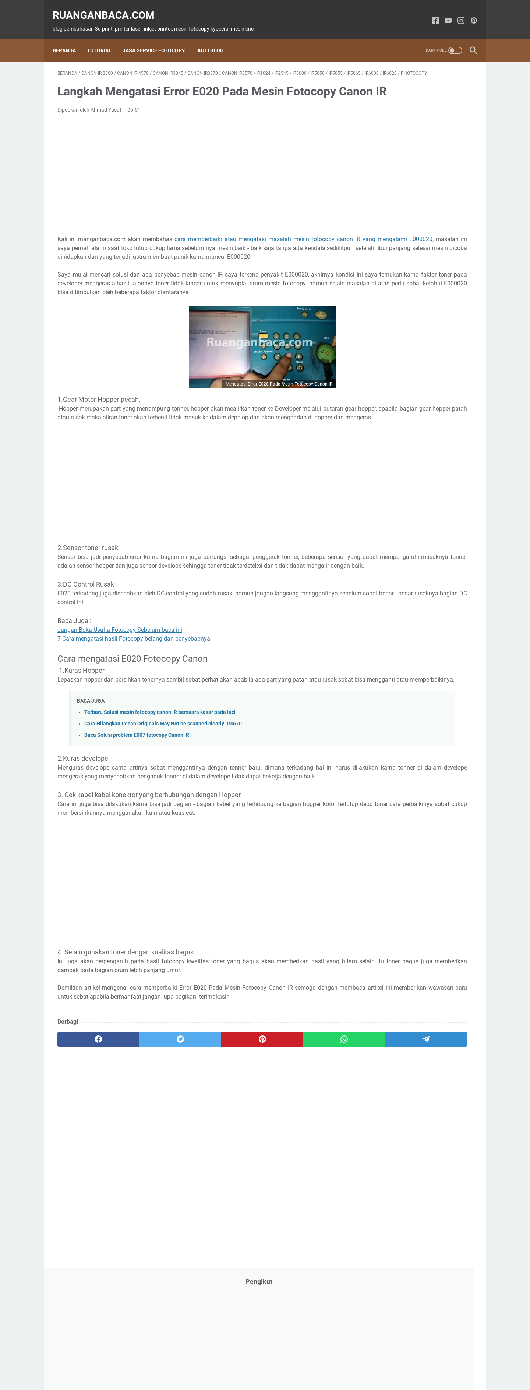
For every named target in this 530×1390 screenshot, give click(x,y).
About (190, 1363)
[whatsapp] (252, 1118)
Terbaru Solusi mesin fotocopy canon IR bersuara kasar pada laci (160, 774)
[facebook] (85, 1118)
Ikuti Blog (215, 38)
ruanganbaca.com (108, 7)
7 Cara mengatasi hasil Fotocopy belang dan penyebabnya (133, 691)
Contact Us (217, 1363)
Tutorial (104, 38)
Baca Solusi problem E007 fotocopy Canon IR (136, 796)
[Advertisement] (196, 191)
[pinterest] (196, 1118)
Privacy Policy (253, 1363)
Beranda (69, 38)
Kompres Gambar (327, 1363)
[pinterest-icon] (469, 13)
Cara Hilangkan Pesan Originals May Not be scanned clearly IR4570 (163, 785)
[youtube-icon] (443, 13)
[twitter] (141, 1118)
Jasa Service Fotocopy (158, 38)
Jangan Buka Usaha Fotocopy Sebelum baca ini (119, 682)
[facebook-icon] (430, 13)
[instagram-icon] (456, 13)
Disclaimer (288, 1363)
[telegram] (308, 1118)
